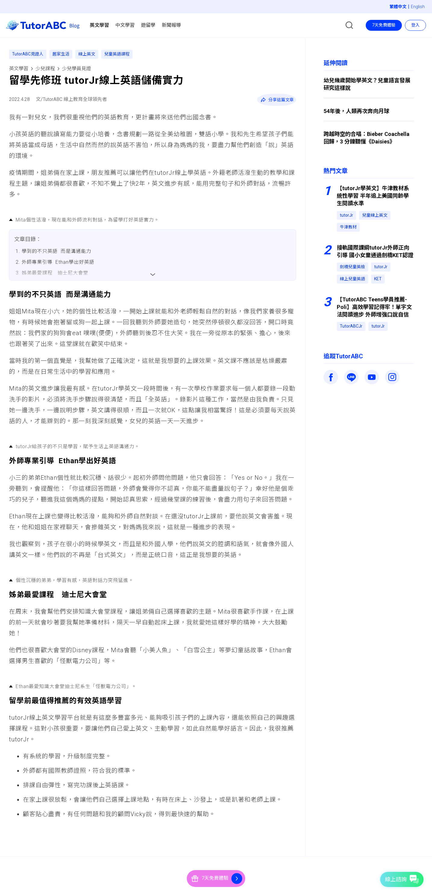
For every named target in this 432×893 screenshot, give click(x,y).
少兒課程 (45, 68)
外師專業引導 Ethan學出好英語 (58, 262)
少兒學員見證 (76, 68)
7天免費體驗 (384, 25)
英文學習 (18, 68)
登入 (415, 25)
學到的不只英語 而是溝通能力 (56, 251)
